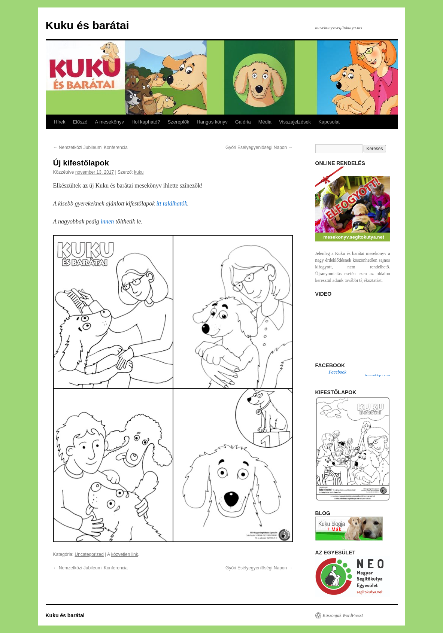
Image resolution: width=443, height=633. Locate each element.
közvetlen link (124, 554)
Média (264, 122)
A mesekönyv (109, 122)
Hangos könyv (212, 122)
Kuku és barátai (87, 25)
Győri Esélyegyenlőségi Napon (258, 147)
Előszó (80, 122)
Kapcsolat (329, 122)
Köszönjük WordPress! (343, 615)
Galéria (243, 122)
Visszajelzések (295, 122)
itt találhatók (171, 203)
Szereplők (178, 122)
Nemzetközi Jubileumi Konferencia (90, 147)
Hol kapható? (145, 122)
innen (107, 221)
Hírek (60, 122)
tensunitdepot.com (377, 375)
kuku (138, 172)
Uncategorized (89, 554)
